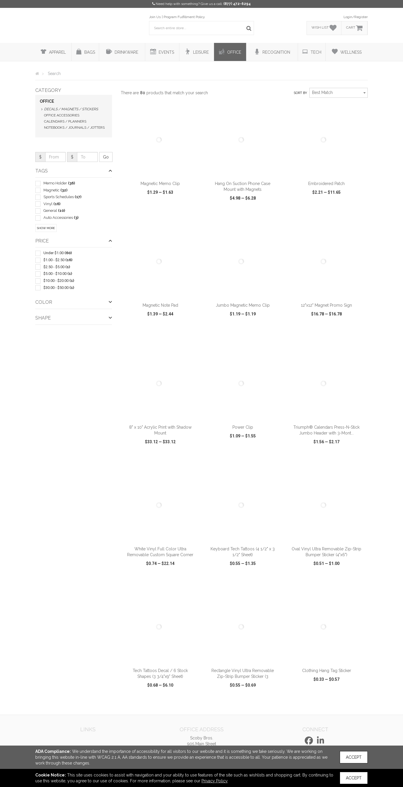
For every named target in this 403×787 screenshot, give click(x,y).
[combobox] (338, 93)
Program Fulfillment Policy (184, 17)
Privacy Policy (215, 781)
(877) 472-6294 (237, 4)
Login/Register (356, 17)
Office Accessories (61, 115)
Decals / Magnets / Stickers (71, 109)
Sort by (300, 93)
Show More (46, 228)
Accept (354, 757)
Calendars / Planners (65, 121)
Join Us (155, 17)
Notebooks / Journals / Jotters (74, 127)
